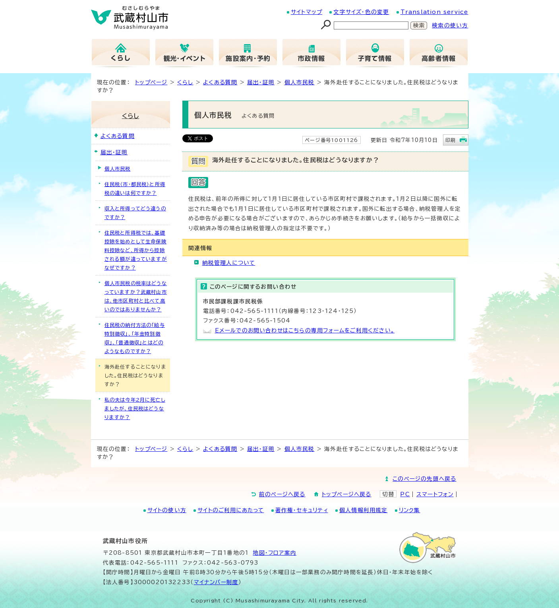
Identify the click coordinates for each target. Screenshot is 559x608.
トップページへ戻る (346, 494)
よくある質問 (220, 82)
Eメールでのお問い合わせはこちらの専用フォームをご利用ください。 (305, 330)
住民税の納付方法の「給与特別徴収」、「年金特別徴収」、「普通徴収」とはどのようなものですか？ (134, 338)
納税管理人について (228, 263)
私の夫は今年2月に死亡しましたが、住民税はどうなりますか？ (134, 408)
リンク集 (409, 510)
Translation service (434, 12)
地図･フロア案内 (274, 553)
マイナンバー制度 (216, 582)
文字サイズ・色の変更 (361, 12)
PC (405, 494)
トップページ (151, 82)
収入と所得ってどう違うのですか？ (135, 213)
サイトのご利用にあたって (230, 510)
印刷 (450, 140)
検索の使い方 (450, 25)
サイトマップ (306, 12)
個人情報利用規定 (363, 510)
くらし (185, 82)
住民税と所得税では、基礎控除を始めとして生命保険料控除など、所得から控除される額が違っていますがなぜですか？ (135, 250)
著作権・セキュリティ (301, 510)
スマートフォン (434, 494)
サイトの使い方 (166, 510)
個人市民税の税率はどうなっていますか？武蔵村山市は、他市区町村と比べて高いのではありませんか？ (135, 296)
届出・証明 (261, 82)
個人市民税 (299, 82)
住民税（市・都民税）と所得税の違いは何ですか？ (135, 188)
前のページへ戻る (282, 494)
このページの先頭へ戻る (424, 479)
